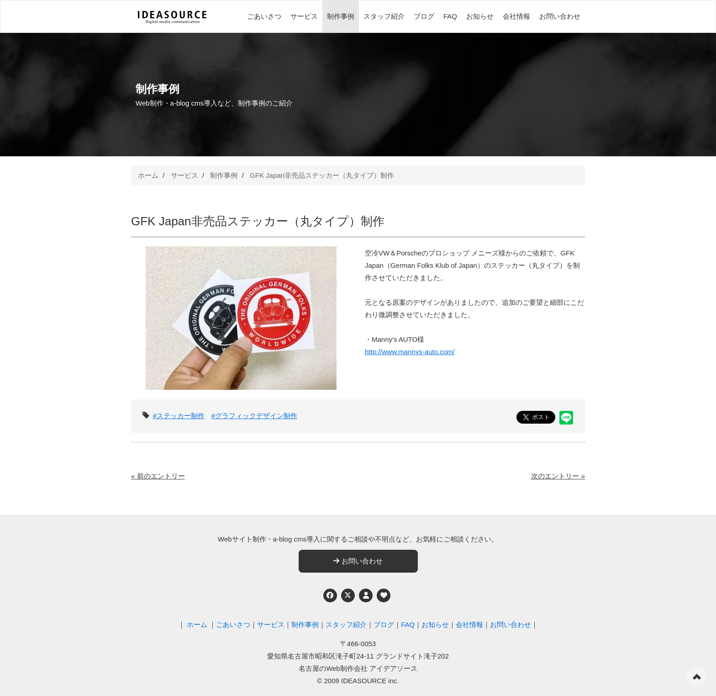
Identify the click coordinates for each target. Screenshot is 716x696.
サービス (304, 16)
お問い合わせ (559, 16)
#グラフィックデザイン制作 (254, 416)
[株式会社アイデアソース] (172, 17)
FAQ (450, 16)
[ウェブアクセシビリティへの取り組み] (383, 595)
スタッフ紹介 (384, 16)
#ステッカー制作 (179, 416)
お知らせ (480, 16)
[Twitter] (348, 595)
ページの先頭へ (697, 677)
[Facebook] (330, 595)
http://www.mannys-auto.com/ (410, 352)
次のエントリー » (558, 476)
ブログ (424, 16)
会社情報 (516, 16)
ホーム (148, 175)
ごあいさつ (264, 16)
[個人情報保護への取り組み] (366, 595)
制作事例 (340, 16)
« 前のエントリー (158, 476)
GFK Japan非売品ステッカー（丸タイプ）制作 (322, 175)
